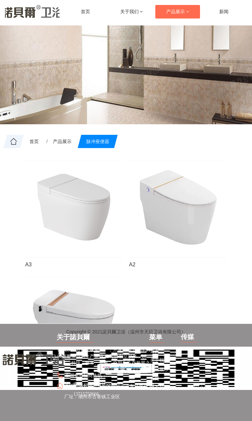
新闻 (223, 11)
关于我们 (131, 11)
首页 (85, 11)
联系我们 (159, 388)
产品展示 (177, 11)
